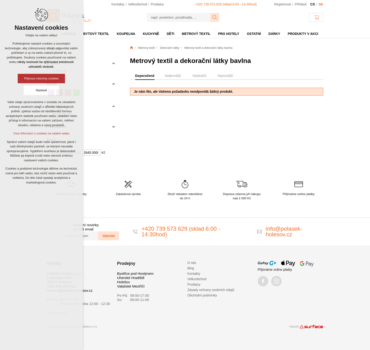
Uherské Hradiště (131, 278)
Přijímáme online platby (275, 269)
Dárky (274, 34)
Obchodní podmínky (202, 295)
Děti (170, 34)
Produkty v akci (303, 34)
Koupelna (126, 34)
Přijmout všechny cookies (41, 78)
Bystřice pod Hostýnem (135, 273)
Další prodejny (57, 313)
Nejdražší (200, 76)
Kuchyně (151, 34)
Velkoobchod (196, 279)
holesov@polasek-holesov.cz (69, 290)
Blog (190, 268)
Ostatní (254, 34)
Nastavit (41, 90)
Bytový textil (96, 34)
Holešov (123, 282)
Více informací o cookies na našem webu (41, 133)
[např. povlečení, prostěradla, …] (179, 17)
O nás (191, 263)
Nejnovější (225, 76)
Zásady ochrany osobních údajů (210, 290)
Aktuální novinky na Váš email (86, 227)
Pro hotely (228, 34)
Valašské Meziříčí (131, 286)
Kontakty (193, 273)
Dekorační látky (169, 48)
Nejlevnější (173, 76)
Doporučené (145, 76)
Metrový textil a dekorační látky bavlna (208, 48)
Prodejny (193, 284)
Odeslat (109, 236)
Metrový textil (196, 34)
